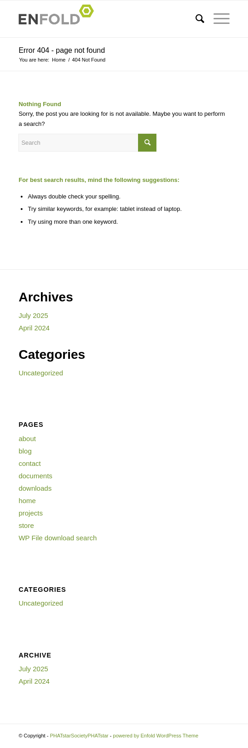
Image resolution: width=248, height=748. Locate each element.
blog (24, 451)
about (27, 438)
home (27, 500)
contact (29, 463)
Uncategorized (40, 373)
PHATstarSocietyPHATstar (79, 735)
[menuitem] (195, 18)
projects (30, 513)
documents (35, 476)
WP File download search (57, 538)
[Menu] (217, 18)
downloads (35, 488)
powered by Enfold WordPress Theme (155, 735)
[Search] (195, 18)
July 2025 (33, 315)
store (26, 525)
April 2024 (34, 328)
